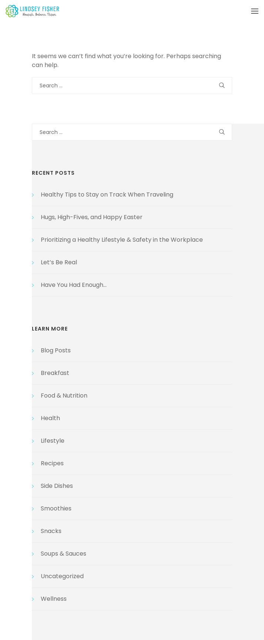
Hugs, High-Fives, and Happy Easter (92, 217)
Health (50, 418)
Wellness (54, 598)
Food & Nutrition (64, 395)
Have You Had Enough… (74, 285)
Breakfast (55, 373)
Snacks (51, 531)
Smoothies (56, 508)
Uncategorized (62, 576)
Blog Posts (56, 350)
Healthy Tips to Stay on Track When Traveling (107, 194)
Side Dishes (57, 486)
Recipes (52, 463)
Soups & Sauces (63, 553)
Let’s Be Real (59, 262)
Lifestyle (52, 440)
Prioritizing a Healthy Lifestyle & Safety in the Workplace (122, 239)
